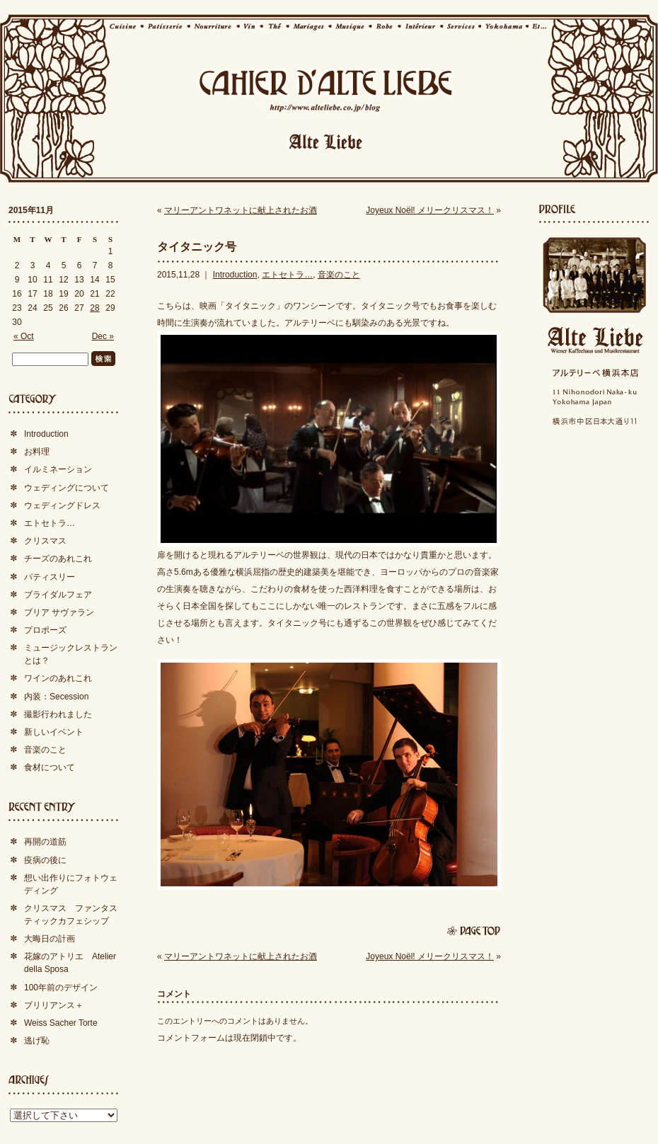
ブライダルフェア (58, 595)
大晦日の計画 (49, 939)
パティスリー (49, 577)
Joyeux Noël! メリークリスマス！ (430, 210)
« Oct (23, 336)
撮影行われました (58, 714)
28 (94, 308)
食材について (49, 767)
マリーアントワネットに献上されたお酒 (240, 210)
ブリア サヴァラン (59, 612)
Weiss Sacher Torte (61, 1023)
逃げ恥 (37, 1041)
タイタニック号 (196, 247)
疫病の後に (45, 860)
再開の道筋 (45, 842)
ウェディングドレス (62, 505)
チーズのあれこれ (58, 559)
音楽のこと (339, 275)
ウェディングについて (66, 488)
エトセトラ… (287, 275)
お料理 (37, 452)
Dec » (103, 336)
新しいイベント (53, 732)
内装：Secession (56, 697)
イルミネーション (58, 469)
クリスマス (45, 541)
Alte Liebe (594, 340)
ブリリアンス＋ (53, 1005)
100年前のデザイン (61, 988)
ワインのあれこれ (58, 678)
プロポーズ (45, 630)
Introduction (235, 275)
